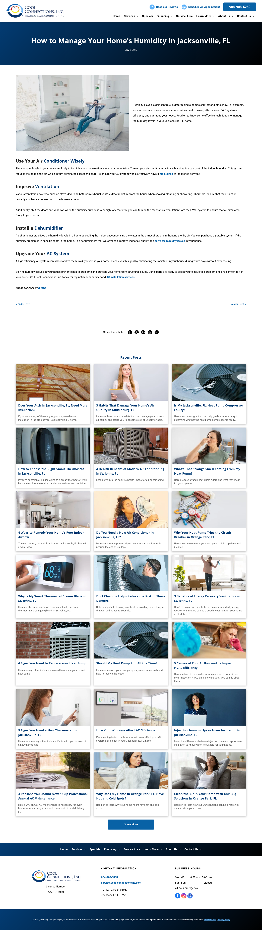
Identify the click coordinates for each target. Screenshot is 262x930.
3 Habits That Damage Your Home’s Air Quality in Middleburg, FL (125, 407)
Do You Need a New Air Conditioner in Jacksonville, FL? (125, 534)
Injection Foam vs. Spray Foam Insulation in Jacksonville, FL (207, 732)
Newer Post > (238, 304)
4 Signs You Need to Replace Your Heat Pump (52, 663)
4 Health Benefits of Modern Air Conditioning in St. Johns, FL (130, 471)
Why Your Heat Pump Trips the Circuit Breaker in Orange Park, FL (202, 534)
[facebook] (177, 896)
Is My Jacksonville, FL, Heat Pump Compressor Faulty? (208, 407)
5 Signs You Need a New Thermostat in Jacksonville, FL (47, 732)
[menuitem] (116, 16)
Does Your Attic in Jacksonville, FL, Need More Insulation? (53, 407)
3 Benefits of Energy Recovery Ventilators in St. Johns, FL (207, 598)
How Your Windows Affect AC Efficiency (125, 730)
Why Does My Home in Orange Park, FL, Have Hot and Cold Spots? (130, 796)
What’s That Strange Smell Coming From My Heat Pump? (207, 471)
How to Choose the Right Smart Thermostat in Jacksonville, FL (51, 471)
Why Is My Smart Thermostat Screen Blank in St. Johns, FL (52, 598)
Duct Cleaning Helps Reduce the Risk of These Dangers (130, 598)
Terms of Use (210, 919)
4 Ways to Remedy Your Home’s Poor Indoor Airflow (51, 534)
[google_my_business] (190, 896)
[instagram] (183, 896)
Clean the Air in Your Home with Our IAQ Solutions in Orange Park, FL (205, 796)
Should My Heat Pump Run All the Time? (126, 663)
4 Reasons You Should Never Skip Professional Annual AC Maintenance (53, 796)
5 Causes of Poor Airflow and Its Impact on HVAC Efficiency (205, 665)
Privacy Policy (224, 919)
